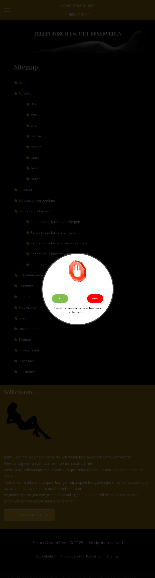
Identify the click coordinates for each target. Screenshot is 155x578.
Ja (59, 298)
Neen (95, 298)
